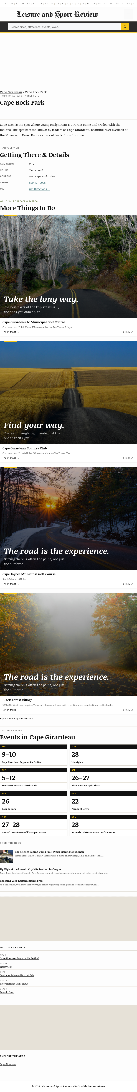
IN (78, 4)
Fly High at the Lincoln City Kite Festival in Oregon (30, 869)
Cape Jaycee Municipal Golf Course (28, 574)
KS (88, 4)
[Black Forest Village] (68, 644)
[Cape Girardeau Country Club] (68, 392)
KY (94, 4)
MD (111, 4)
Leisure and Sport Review (57, 14)
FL (52, 4)
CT (40, 4)
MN (128, 4)
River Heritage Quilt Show (14, 983)
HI (63, 4)
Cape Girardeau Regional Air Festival (19, 958)
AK (12, 4)
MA (117, 4)
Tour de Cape (7, 992)
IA (83, 4)
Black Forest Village (17, 700)
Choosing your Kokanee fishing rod (21, 881)
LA (99, 4)
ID (68, 4)
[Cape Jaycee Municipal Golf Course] (68, 518)
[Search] (125, 26)
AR (23, 4)
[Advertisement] (68, 59)
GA (57, 4)
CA (28, 4)
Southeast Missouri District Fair (17, 975)
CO (35, 4)
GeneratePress (96, 1086)
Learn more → (10, 332)
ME (105, 4)
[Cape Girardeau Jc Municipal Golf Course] (68, 266)
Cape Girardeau (11, 92)
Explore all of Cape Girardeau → (16, 718)
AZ (17, 4)
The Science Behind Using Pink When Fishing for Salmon (49, 852)
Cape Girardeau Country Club (24, 448)
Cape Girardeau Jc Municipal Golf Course (33, 322)
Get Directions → (39, 189)
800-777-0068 (37, 183)
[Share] (128, 332)
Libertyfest (6, 966)
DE (46, 4)
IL (73, 4)
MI (123, 4)
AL (6, 4)
